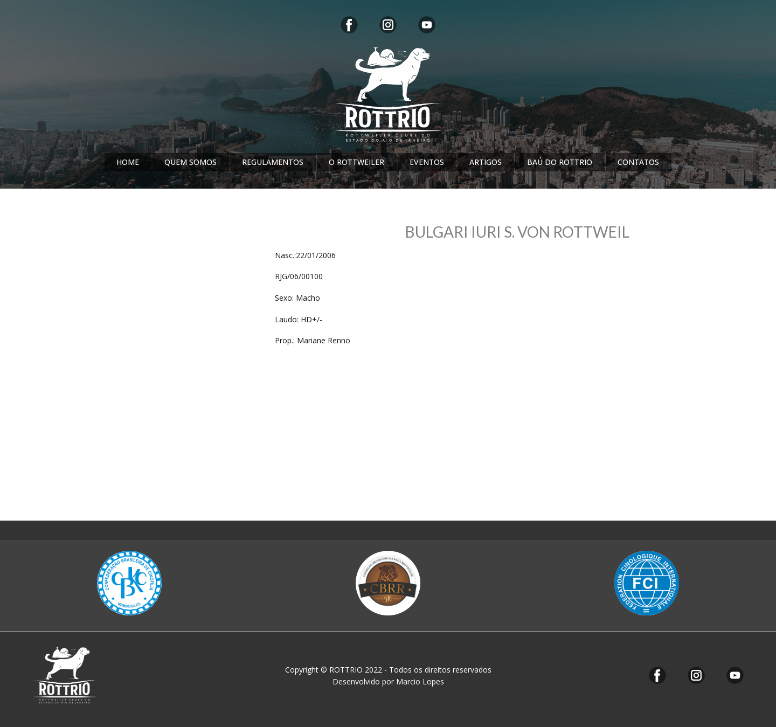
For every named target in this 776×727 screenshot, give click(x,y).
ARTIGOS (485, 162)
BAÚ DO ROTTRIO (559, 162)
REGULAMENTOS (272, 162)
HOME (127, 162)
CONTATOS (638, 162)
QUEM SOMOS (190, 162)
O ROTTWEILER (356, 162)
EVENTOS (427, 162)
